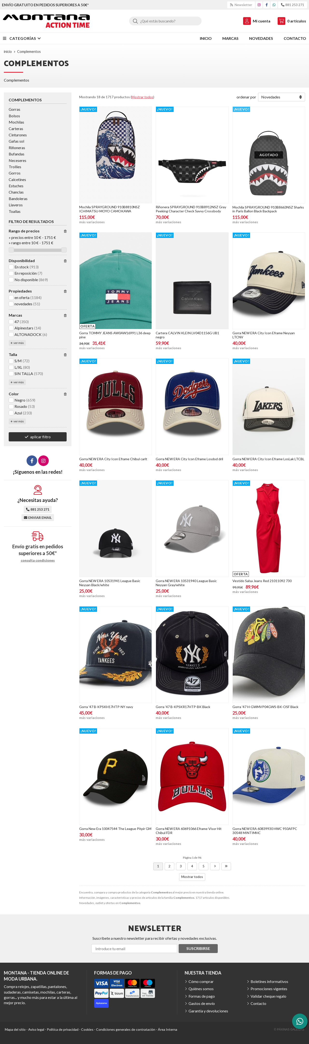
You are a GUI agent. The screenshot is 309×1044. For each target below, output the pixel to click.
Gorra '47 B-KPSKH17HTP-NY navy (106, 707)
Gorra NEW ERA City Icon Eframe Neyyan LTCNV (263, 335)
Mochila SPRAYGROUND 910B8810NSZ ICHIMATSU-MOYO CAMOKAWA (109, 209)
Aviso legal (36, 1029)
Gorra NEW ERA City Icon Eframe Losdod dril (189, 459)
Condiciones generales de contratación (125, 1029)
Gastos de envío (202, 1003)
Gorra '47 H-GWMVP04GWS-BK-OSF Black (265, 707)
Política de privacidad (62, 1029)
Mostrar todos (142, 97)
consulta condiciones (38, 560)
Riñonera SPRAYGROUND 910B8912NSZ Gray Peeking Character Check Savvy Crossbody (191, 209)
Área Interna (167, 1029)
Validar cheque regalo (268, 996)
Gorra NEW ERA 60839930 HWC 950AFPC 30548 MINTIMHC (264, 831)
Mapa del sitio (15, 1029)
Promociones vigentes (269, 988)
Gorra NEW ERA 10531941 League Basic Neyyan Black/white (109, 583)
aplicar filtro (40, 436)
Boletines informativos (269, 981)
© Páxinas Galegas (289, 1029)
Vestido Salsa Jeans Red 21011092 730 (262, 581)
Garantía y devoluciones (208, 1011)
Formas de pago (202, 996)
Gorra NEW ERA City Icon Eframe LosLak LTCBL (268, 459)
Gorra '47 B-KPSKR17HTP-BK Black (183, 707)
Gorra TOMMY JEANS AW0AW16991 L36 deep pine (115, 335)
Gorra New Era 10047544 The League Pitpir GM (115, 829)
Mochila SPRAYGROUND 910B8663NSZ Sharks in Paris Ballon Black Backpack (268, 209)
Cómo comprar (201, 981)
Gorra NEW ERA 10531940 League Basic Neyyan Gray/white (186, 583)
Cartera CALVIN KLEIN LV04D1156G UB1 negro (187, 335)
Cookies (87, 1029)
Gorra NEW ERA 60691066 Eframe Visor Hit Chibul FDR (189, 831)
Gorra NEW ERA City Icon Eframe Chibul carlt (113, 459)
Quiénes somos (201, 988)
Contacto (258, 1003)
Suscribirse (198, 948)
